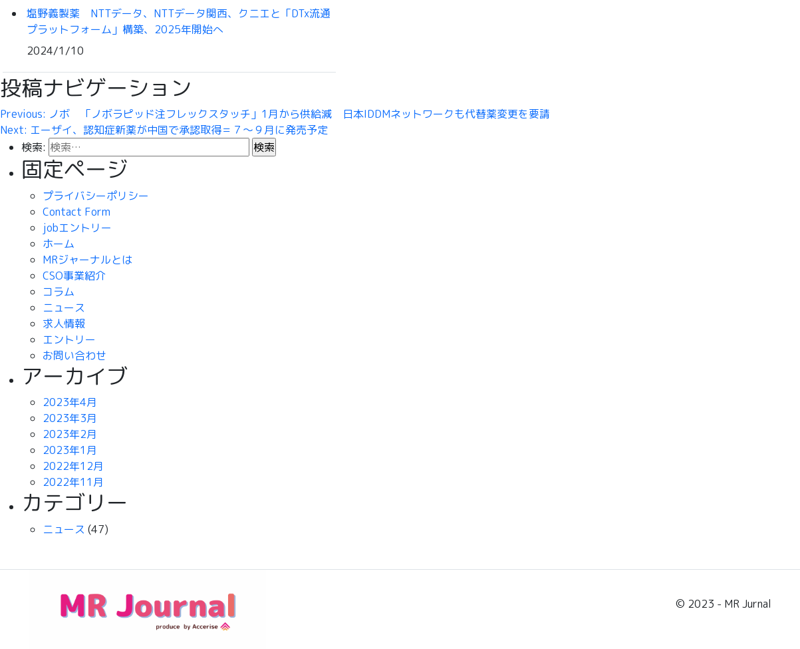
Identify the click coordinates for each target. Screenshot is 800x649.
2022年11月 (73, 482)
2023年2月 (70, 434)
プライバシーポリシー (96, 195)
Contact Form (76, 211)
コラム (58, 291)
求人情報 (64, 323)
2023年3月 (70, 418)
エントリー (69, 339)
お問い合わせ (74, 355)
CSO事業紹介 (74, 275)
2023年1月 (70, 450)
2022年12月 (73, 466)
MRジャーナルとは (87, 259)
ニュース (64, 307)
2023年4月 (70, 402)
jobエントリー (77, 227)
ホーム (58, 243)
